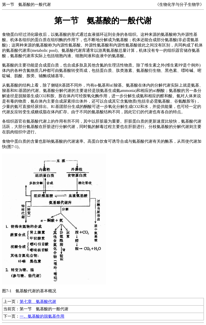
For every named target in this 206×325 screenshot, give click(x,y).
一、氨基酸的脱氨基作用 (42, 316)
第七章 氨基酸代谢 (38, 301)
